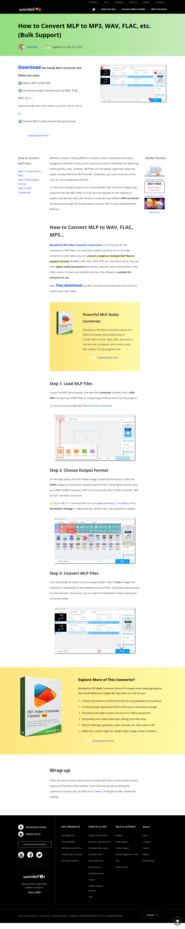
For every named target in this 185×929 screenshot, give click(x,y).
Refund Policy (148, 867)
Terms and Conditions (27, 922)
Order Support (122, 848)
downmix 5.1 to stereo (115, 506)
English (150, 921)
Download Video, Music (98, 854)
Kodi (90, 903)
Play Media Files (95, 860)
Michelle (32, 47)
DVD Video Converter (70, 867)
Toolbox (92, 886)
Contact (146, 854)
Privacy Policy (44, 922)
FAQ (117, 867)
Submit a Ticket (122, 873)
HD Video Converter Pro (71, 854)
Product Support (122, 854)
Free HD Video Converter (71, 860)
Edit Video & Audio (96, 879)
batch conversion (102, 408)
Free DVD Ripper (68, 848)
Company (147, 848)
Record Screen (95, 873)
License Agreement (60, 922)
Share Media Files (96, 867)
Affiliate (146, 860)
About (145, 841)
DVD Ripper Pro (68, 841)
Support (119, 841)
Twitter (98, 797)
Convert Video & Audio (98, 841)
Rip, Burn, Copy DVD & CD (99, 848)
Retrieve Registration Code (127, 860)
